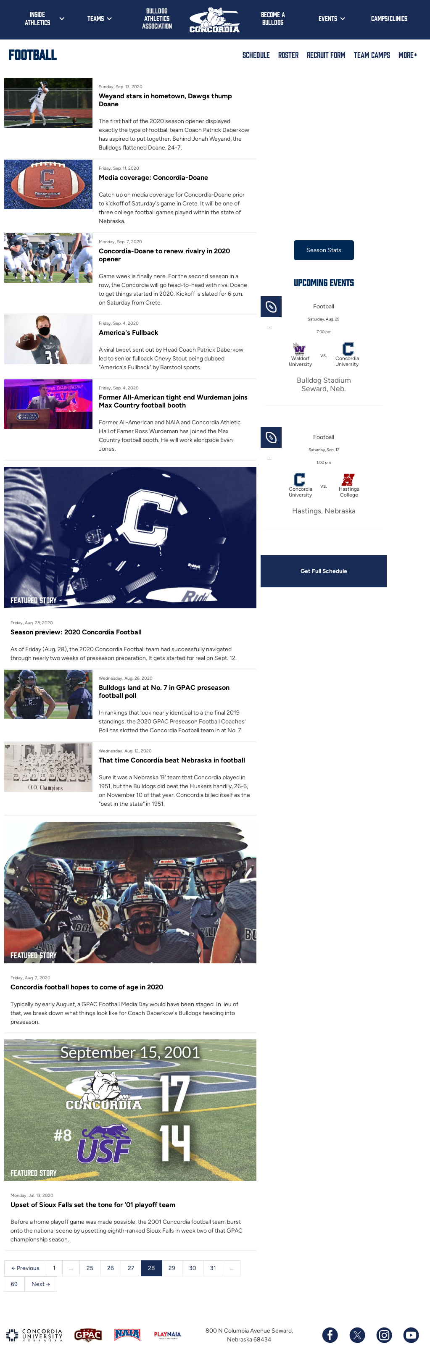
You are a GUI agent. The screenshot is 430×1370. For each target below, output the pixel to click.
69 (14, 1286)
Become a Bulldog (273, 18)
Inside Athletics (37, 18)
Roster (288, 54)
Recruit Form (326, 54)
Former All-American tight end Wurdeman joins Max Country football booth (173, 401)
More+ (407, 54)
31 (215, 1270)
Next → (41, 1286)
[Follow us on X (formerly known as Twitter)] (356, 1337)
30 (194, 1270)
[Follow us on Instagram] (383, 1337)
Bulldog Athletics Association (157, 18)
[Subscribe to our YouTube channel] (410, 1337)
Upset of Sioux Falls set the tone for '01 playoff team (94, 1206)
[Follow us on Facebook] (330, 1337)
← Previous (25, 1270)
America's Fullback (128, 333)
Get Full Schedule (323, 571)
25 (90, 1270)
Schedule (256, 54)
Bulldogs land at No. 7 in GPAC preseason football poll (165, 692)
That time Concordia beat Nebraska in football (173, 761)
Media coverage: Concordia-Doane (154, 177)
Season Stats (323, 250)
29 (173, 1270)
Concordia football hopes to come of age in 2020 (89, 988)
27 (132, 1270)
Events (328, 18)
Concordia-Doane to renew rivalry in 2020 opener (165, 255)
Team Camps (372, 54)
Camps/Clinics (389, 18)
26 (111, 1270)
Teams (95, 18)
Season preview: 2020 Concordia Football (78, 633)
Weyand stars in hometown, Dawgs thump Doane (166, 100)
